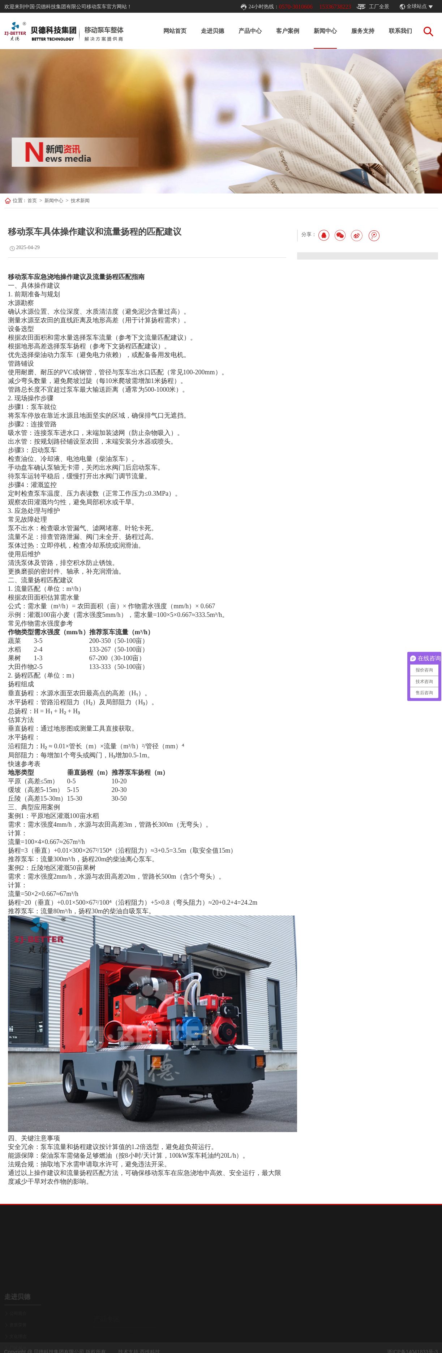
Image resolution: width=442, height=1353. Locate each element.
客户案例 (287, 31)
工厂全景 (373, 7)
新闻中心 (325, 31)
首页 (32, 200)
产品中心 (250, 31)
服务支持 (362, 31)
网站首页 (174, 31)
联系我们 (400, 31)
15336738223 (335, 7)
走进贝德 (212, 31)
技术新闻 (80, 200)
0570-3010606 (296, 7)
